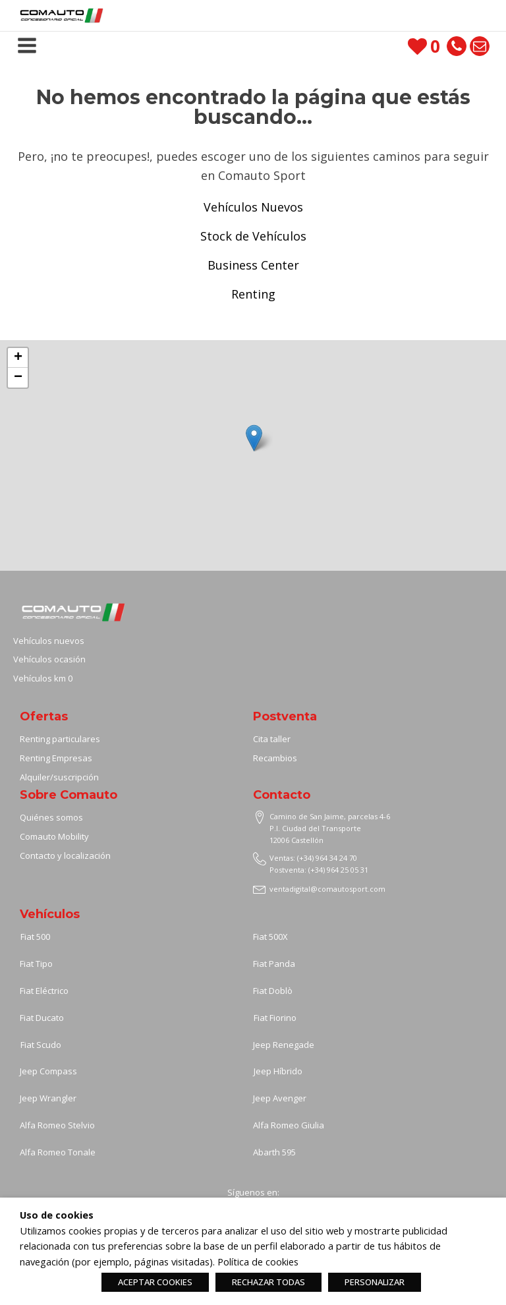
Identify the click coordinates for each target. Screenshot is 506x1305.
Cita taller (272, 739)
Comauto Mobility (55, 836)
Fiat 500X (270, 936)
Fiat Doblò (273, 991)
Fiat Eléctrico (44, 991)
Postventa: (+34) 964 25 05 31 (318, 870)
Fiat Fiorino (275, 1018)
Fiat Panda (274, 964)
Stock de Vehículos (253, 236)
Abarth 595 (274, 1152)
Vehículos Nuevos (253, 207)
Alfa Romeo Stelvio (57, 1125)
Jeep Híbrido (278, 1071)
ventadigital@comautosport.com (327, 889)
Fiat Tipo (36, 964)
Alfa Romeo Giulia (288, 1125)
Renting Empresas (56, 758)
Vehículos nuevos (48, 641)
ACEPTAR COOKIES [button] (155, 1282)
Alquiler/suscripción (59, 777)
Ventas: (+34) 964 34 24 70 (313, 858)
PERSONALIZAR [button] (375, 1282)
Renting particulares (60, 739)
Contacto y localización (65, 855)
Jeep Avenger (279, 1098)
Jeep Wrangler (48, 1098)
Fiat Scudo (40, 1045)
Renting (253, 294)
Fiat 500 (35, 936)
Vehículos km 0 (42, 678)
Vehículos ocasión (49, 659)
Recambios (275, 758)
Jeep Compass (48, 1071)
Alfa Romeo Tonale (58, 1152)
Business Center (253, 265)
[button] (254, 437)
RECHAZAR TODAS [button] (268, 1282)
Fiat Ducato (42, 1018)
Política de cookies (257, 1261)
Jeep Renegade (283, 1045)
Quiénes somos (51, 817)
